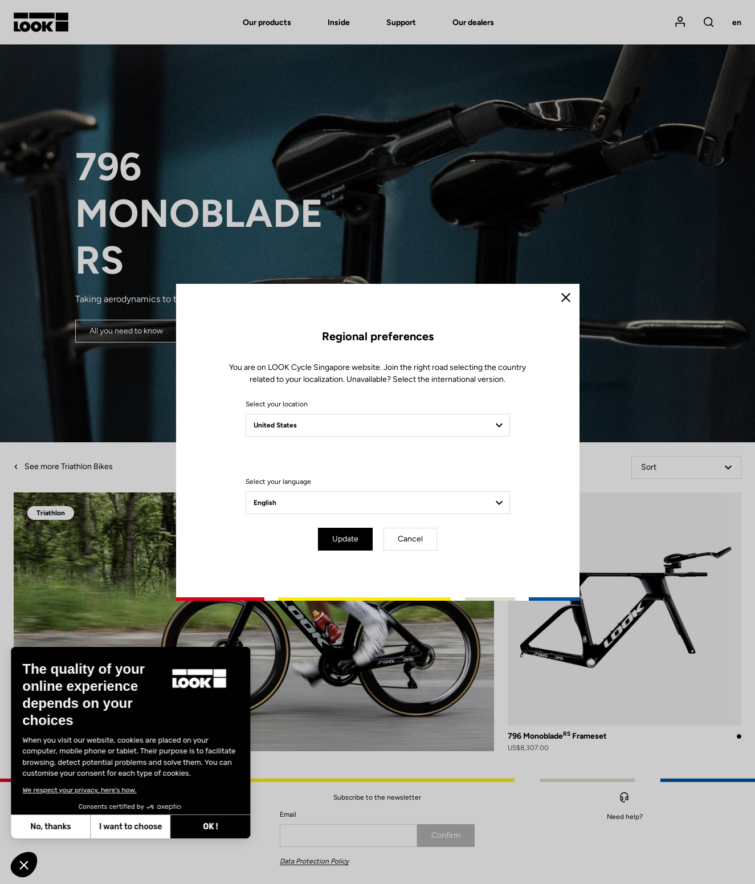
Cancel (410, 539)
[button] (24, 864)
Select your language (278, 482)
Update (345, 539)
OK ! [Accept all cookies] (104, 827)
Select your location (277, 404)
